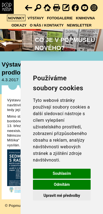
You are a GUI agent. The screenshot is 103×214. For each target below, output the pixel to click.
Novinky (16, 18)
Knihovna (85, 18)
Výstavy (35, 18)
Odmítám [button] (62, 184)
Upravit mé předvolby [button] (61, 195)
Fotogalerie (60, 18)
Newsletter (79, 25)
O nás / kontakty (47, 25)
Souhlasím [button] (62, 173)
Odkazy (19, 25)
